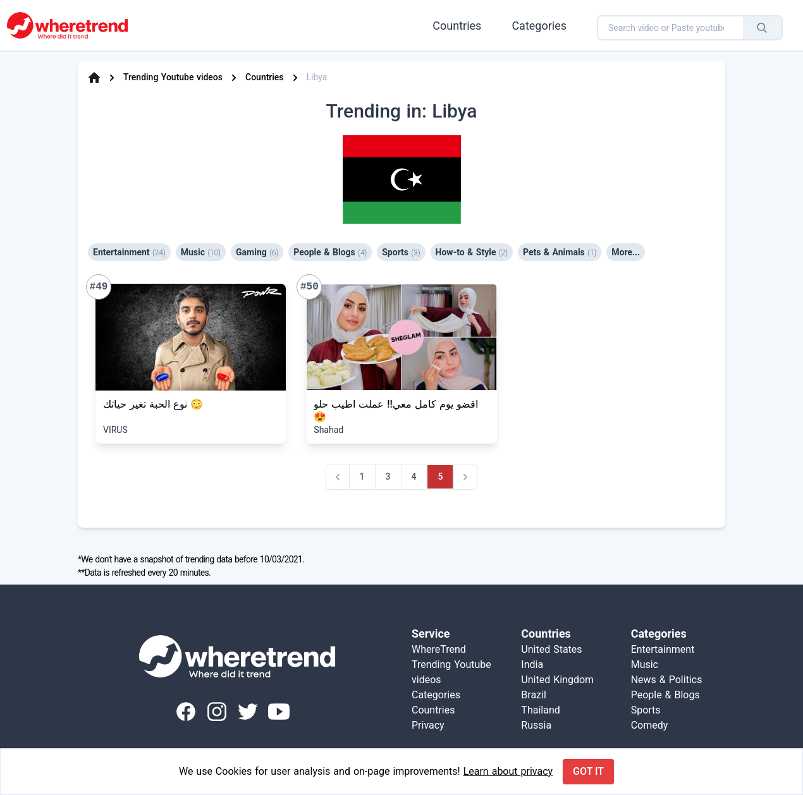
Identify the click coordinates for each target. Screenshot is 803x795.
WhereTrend (439, 649)
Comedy (649, 725)
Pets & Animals (559, 252)
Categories (539, 25)
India (532, 664)
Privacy (428, 725)
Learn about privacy (508, 771)
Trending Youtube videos (173, 77)
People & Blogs (330, 252)
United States (551, 649)
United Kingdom (557, 680)
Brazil (533, 695)
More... (625, 252)
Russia (536, 725)
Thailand (540, 710)
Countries (456, 25)
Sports (401, 252)
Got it (588, 771)
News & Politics (666, 680)
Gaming (257, 252)
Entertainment (129, 252)
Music (201, 252)
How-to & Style (472, 252)
